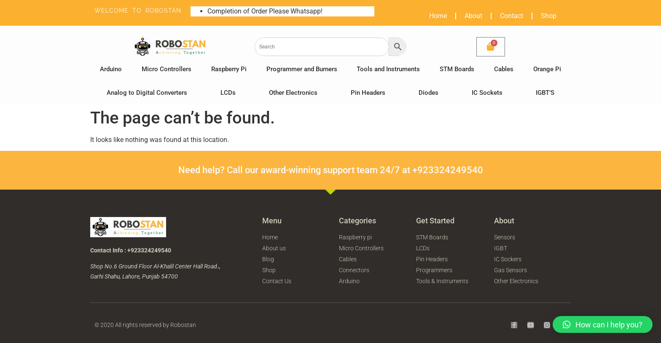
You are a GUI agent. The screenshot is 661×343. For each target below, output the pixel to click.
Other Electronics (293, 92)
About (473, 16)
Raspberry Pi (229, 69)
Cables (503, 69)
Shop (548, 16)
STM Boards (457, 69)
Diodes (428, 92)
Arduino (111, 69)
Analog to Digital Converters (147, 92)
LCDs (228, 92)
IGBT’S (545, 92)
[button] (603, 324)
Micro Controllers (166, 69)
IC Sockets (487, 92)
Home (438, 16)
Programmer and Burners (301, 69)
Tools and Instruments (388, 69)
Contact (511, 16)
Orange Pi (547, 69)
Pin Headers (368, 92)
